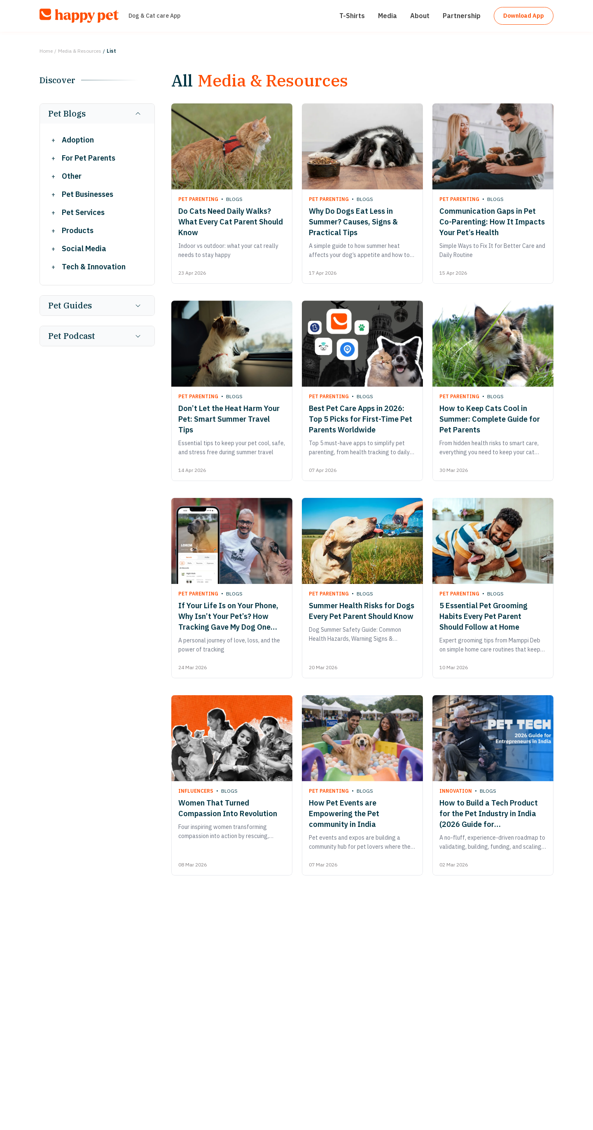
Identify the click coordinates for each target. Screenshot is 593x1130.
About (412, 19)
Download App (520, 19)
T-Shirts (344, 19)
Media (380, 19)
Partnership (454, 19)
